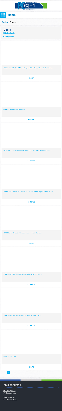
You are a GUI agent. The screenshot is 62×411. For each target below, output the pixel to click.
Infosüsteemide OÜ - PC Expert (31, 6)
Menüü (12, 14)
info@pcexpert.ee (9, 393)
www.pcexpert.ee (9, 391)
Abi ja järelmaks (8, 33)
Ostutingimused (8, 36)
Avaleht (5, 22)
